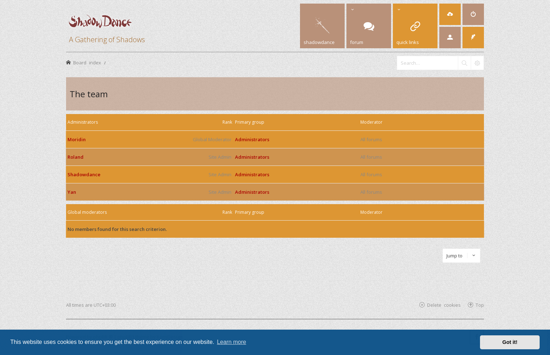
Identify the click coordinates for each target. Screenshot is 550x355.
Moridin (77, 139)
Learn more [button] (231, 342)
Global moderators (87, 212)
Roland (76, 157)
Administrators (83, 122)
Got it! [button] (510, 342)
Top (480, 304)
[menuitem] (450, 14)
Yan (72, 192)
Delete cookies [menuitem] (444, 304)
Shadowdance (84, 174)
